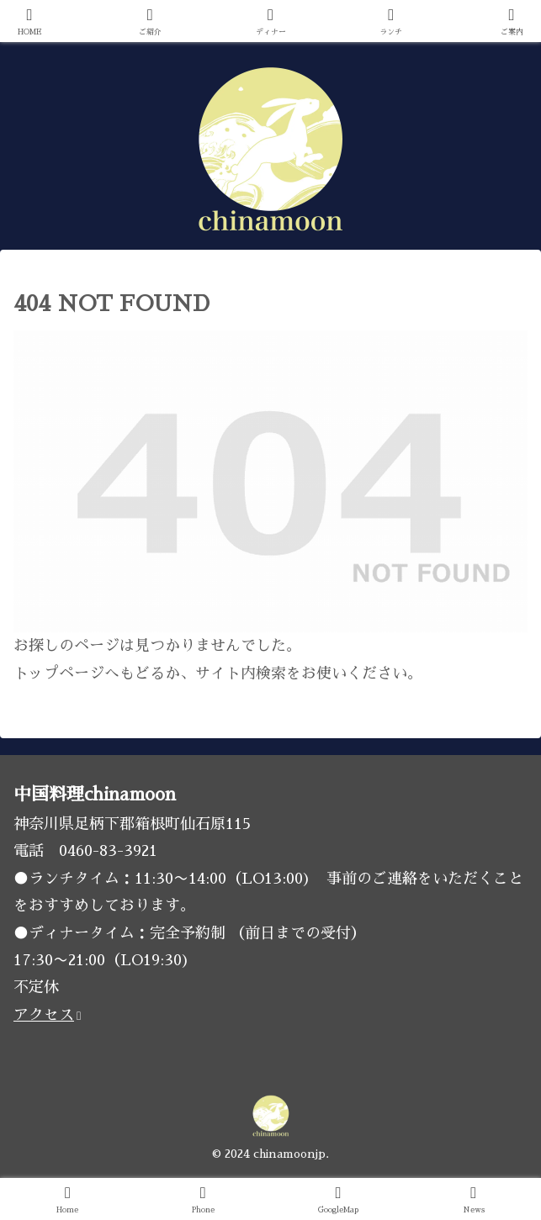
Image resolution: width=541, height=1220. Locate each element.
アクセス (47, 1014)
